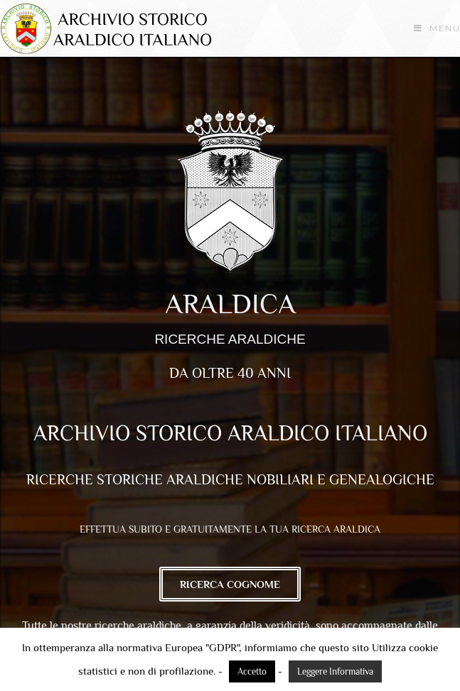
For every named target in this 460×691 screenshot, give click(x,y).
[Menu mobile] (437, 28)
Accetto (252, 671)
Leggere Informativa (335, 671)
